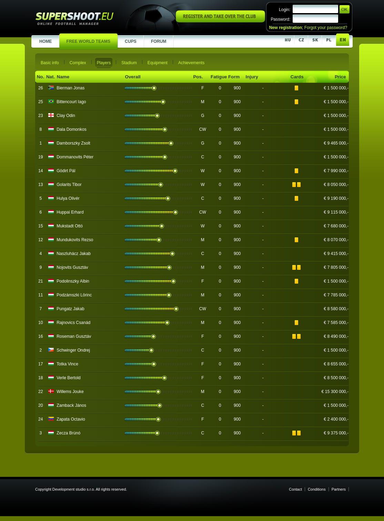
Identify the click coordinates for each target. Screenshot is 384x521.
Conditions (317, 489)
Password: (280, 19)
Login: (284, 9)
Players (104, 62)
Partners (339, 489)
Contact (295, 489)
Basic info (50, 62)
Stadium (129, 62)
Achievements (191, 62)
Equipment (158, 62)
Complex (78, 62)
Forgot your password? (325, 27)
